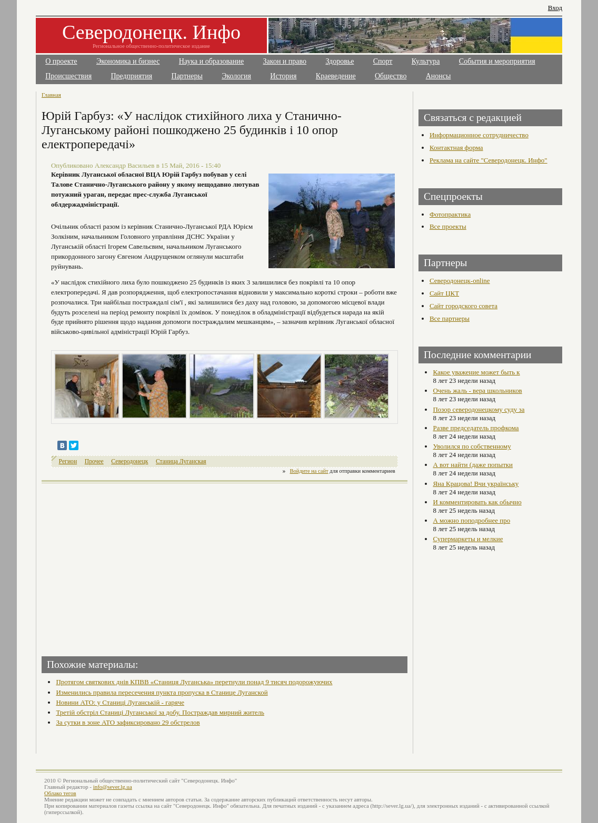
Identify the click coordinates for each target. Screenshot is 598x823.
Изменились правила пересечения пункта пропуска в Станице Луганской (161, 692)
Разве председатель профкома (476, 428)
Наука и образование (211, 61)
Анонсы (438, 76)
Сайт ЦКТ (444, 293)
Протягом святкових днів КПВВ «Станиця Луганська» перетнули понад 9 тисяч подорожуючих (194, 682)
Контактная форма (456, 147)
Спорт (383, 61)
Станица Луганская (181, 461)
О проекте (61, 61)
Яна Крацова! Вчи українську (476, 483)
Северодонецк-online (460, 281)
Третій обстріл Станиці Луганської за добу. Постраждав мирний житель (160, 712)
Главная (51, 95)
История (283, 76)
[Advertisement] (134, 566)
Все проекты (448, 226)
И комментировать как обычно (477, 502)
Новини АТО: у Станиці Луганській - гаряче (120, 702)
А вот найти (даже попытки (473, 465)
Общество (390, 76)
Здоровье (339, 61)
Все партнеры (450, 318)
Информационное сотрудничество (479, 135)
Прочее (94, 461)
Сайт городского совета (463, 306)
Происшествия (68, 76)
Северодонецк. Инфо (151, 32)
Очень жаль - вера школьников (477, 390)
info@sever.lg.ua (112, 787)
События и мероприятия (497, 61)
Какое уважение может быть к (476, 372)
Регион (68, 461)
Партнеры (187, 76)
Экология (236, 76)
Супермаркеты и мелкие (468, 539)
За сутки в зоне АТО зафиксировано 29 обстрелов (128, 722)
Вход (555, 8)
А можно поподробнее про (471, 520)
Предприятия (132, 76)
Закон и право (284, 61)
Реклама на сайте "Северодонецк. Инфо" (488, 160)
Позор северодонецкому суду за (478, 409)
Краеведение (336, 76)
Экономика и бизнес (128, 61)
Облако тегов (60, 793)
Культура (426, 61)
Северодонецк (129, 461)
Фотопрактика (450, 214)
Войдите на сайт (309, 471)
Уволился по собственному (472, 446)
